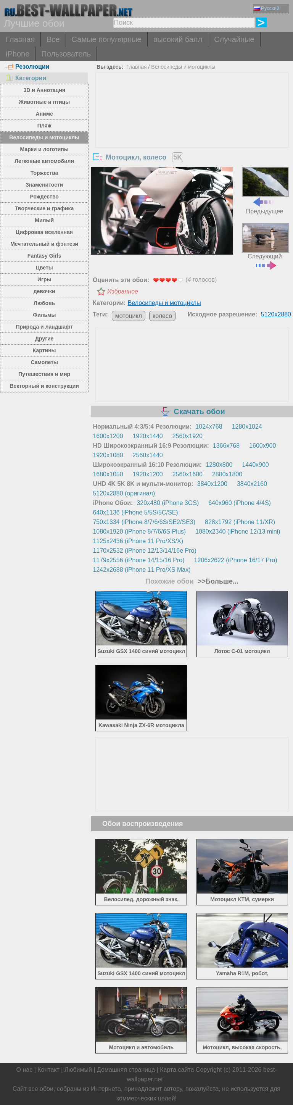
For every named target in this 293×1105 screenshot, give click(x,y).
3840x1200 (212, 484)
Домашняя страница (126, 1069)
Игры (44, 279)
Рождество (44, 197)
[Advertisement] (192, 130)
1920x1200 (148, 474)
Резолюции (27, 66)
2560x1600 (187, 474)
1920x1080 (108, 455)
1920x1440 (148, 436)
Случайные (234, 39)
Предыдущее (265, 190)
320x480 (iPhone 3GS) (168, 503)
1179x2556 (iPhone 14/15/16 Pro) (138, 560)
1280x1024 (247, 426)
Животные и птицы (44, 102)
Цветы (44, 268)
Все (53, 39)
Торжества (44, 173)
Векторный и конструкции (44, 386)
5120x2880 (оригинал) (124, 493)
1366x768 (226, 445)
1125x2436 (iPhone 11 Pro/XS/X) (138, 541)
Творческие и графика (44, 208)
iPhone (17, 54)
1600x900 (262, 445)
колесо (162, 316)
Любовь (44, 303)
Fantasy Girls (44, 256)
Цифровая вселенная (44, 232)
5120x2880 (276, 314)
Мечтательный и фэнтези (44, 244)
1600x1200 (108, 436)
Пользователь (66, 54)
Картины (44, 350)
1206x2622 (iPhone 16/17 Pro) (235, 560)
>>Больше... (217, 581)
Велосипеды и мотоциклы (44, 137)
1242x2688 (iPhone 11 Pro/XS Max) (141, 569)
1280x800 (219, 464)
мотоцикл (128, 316)
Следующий (265, 245)
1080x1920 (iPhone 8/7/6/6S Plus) (139, 531)
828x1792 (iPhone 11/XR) (240, 522)
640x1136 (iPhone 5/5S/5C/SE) (135, 512)
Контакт (48, 1069)
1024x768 (208, 426)
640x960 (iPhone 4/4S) (239, 503)
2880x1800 (227, 474)
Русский (266, 8)
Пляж (44, 126)
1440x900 (255, 464)
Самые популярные (107, 39)
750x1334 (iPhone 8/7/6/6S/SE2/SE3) (144, 522)
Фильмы (44, 315)
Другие (44, 339)
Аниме (44, 114)
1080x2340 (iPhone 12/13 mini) (237, 531)
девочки (44, 291)
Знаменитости (44, 185)
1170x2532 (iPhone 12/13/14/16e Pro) (144, 550)
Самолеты (44, 362)
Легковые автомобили (44, 161)
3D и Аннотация (44, 90)
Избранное (122, 291)
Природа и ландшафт (44, 327)
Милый (44, 220)
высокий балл (177, 39)
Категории (26, 78)
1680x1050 (108, 474)
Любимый (78, 1069)
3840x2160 (252, 484)
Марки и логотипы (44, 149)
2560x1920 (187, 436)
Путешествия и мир (44, 374)
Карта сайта (177, 1069)
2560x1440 (148, 455)
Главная (20, 39)
